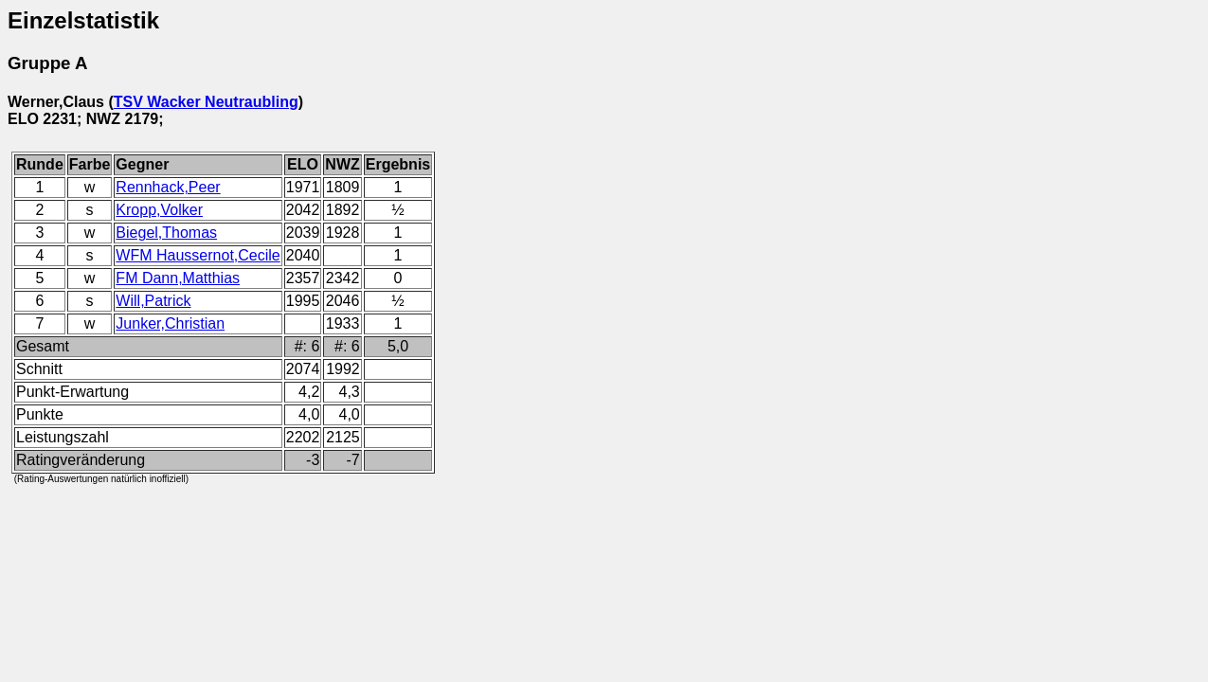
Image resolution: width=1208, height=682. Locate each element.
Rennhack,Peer (168, 187)
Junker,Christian (170, 323)
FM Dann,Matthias (178, 278)
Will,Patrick (153, 301)
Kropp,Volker (159, 210)
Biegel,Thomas (166, 232)
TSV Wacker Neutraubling (206, 102)
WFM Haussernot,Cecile (197, 255)
